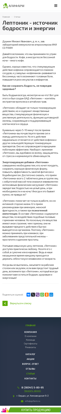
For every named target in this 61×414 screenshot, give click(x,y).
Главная (31, 325)
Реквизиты (30, 347)
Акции (30, 359)
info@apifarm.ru (32, 401)
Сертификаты (30, 343)
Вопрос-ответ (30, 364)
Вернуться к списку (16, 303)
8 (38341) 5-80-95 (32, 387)
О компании (30, 336)
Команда (30, 340)
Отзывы (30, 369)
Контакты (30, 378)
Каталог (30, 354)
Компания (30, 332)
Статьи (30, 373)
